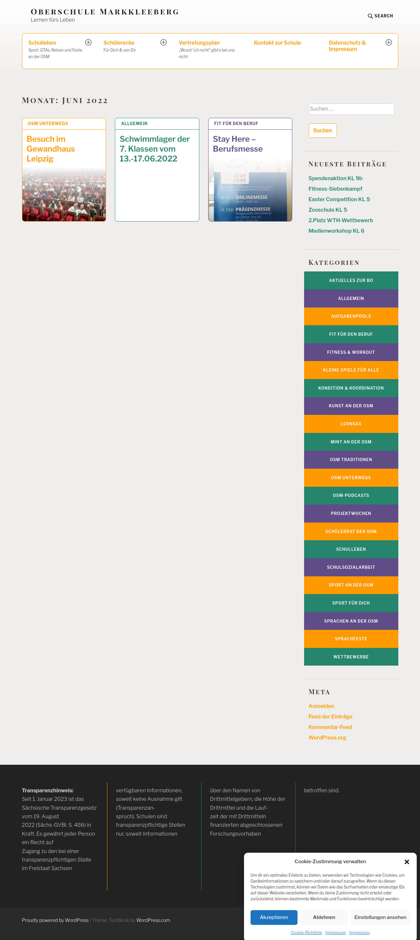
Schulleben (57, 50)
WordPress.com (153, 920)
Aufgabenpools (351, 316)
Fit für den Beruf (236, 123)
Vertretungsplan (210, 50)
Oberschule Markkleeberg (105, 11)
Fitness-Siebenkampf (336, 189)
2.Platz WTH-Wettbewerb (341, 220)
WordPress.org (327, 738)
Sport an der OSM (351, 585)
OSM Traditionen (351, 459)
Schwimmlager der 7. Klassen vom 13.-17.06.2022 (155, 148)
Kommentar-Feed (330, 727)
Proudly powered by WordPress (55, 920)
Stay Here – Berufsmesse (238, 144)
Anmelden (321, 706)
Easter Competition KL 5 (339, 199)
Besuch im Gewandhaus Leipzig (51, 148)
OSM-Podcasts (351, 495)
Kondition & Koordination (351, 388)
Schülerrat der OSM (351, 531)
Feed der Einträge (331, 717)
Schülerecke (132, 46)
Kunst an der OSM (351, 405)
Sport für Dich (351, 603)
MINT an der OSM (351, 441)
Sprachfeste (351, 638)
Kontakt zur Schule (277, 43)
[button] (407, 871)
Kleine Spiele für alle (351, 370)
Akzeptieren (274, 927)
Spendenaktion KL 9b (336, 178)
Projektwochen (351, 513)
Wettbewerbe (351, 656)
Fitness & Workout (351, 352)
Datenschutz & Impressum (347, 46)
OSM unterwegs (48, 123)
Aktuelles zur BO (351, 280)
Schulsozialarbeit (351, 567)
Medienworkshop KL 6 (337, 231)
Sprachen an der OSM (351, 621)
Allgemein (134, 123)
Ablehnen (324, 927)
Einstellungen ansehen (380, 927)
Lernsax (351, 423)
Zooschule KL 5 (328, 210)
